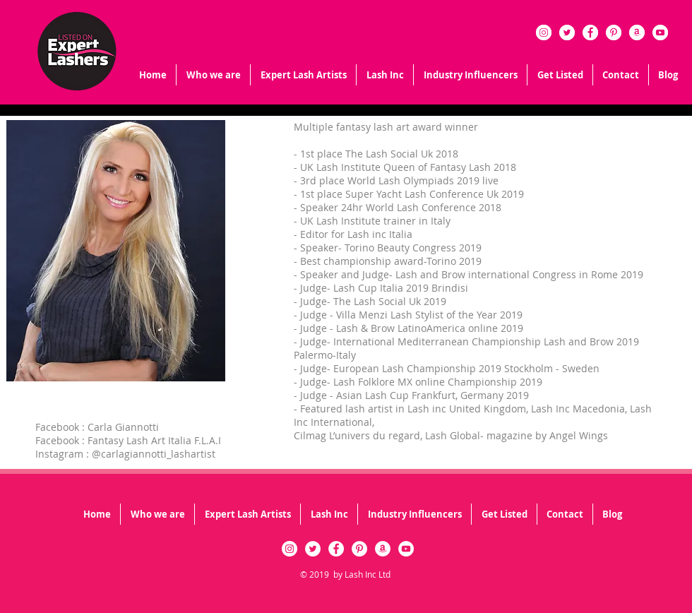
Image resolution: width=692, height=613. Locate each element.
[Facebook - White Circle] (590, 32)
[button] (385, 74)
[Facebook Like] (103, 564)
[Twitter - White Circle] (567, 32)
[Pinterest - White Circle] (613, 32)
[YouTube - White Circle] (660, 32)
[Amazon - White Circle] (637, 32)
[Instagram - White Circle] (543, 32)
